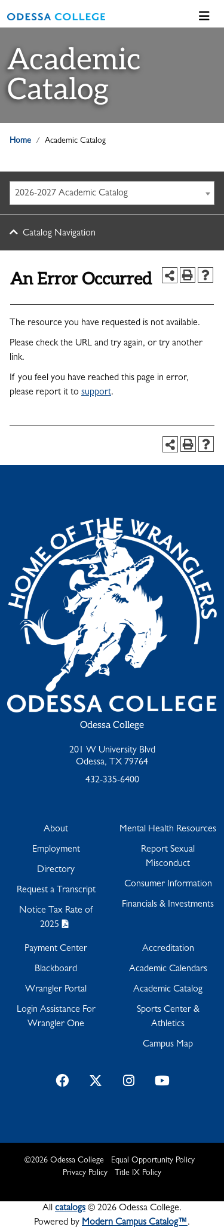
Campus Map (168, 1045)
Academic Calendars (168, 969)
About (56, 829)
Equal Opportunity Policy (153, 1160)
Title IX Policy (138, 1173)
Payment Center (55, 949)
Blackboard (56, 969)
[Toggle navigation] (204, 16)
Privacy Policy (85, 1173)
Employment (56, 850)
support (96, 392)
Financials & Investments (168, 905)
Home (20, 141)
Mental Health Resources (167, 829)
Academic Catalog (167, 990)
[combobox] (112, 193)
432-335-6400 (112, 780)
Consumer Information (168, 884)
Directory (56, 870)
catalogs (70, 1208)
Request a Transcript (56, 890)
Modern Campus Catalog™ (135, 1223)
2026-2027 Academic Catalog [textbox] (71, 193)
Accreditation (168, 949)
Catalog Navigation (59, 233)
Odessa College (112, 725)
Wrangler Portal (56, 990)
